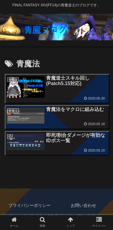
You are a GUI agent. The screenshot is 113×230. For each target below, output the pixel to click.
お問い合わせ (83, 205)
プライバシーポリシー (29, 205)
